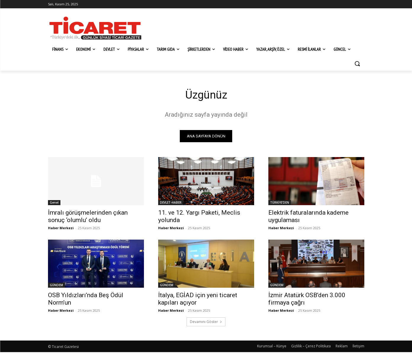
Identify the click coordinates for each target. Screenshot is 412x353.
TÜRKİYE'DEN (279, 203)
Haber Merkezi (61, 229)
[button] (357, 63)
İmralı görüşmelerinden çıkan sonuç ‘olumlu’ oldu (88, 217)
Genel (54, 203)
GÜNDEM (56, 286)
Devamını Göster (206, 322)
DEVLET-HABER (171, 203)
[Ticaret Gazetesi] (95, 28)
